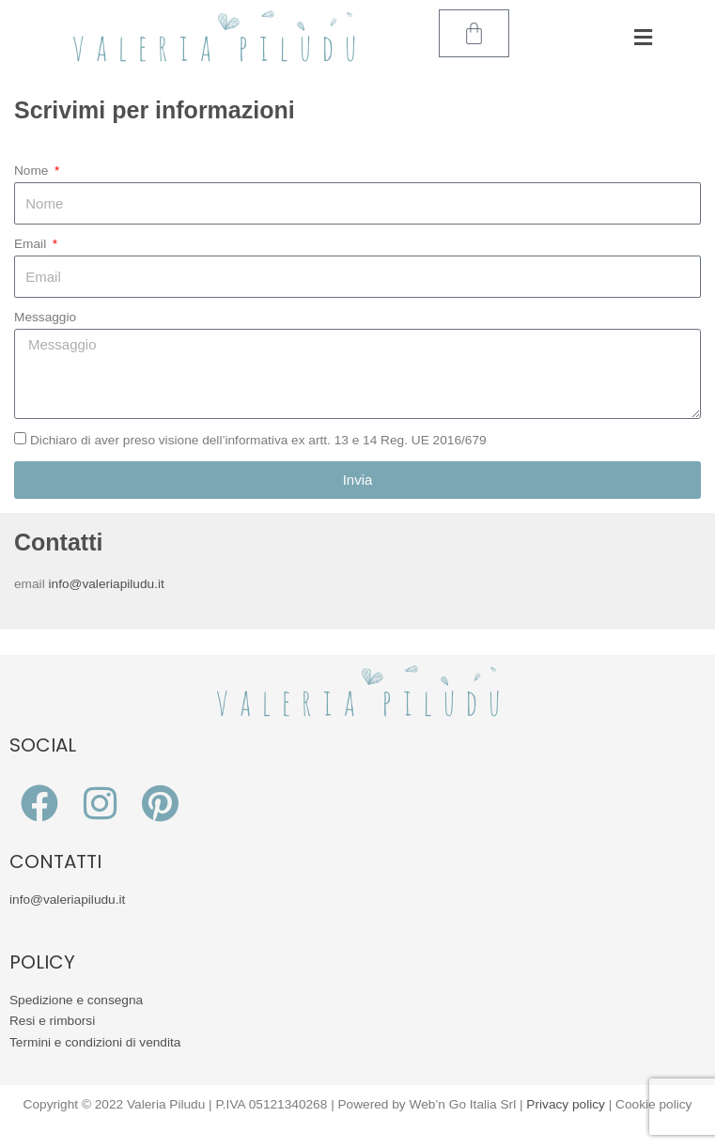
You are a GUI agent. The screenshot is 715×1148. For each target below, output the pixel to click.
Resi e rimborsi (52, 1021)
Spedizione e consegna (76, 1000)
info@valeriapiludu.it (105, 584)
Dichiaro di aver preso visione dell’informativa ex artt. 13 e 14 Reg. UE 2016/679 (258, 440)
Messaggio (45, 317)
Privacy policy (565, 1104)
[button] (644, 38)
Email (32, 244)
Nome (33, 170)
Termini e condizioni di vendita (94, 1042)
